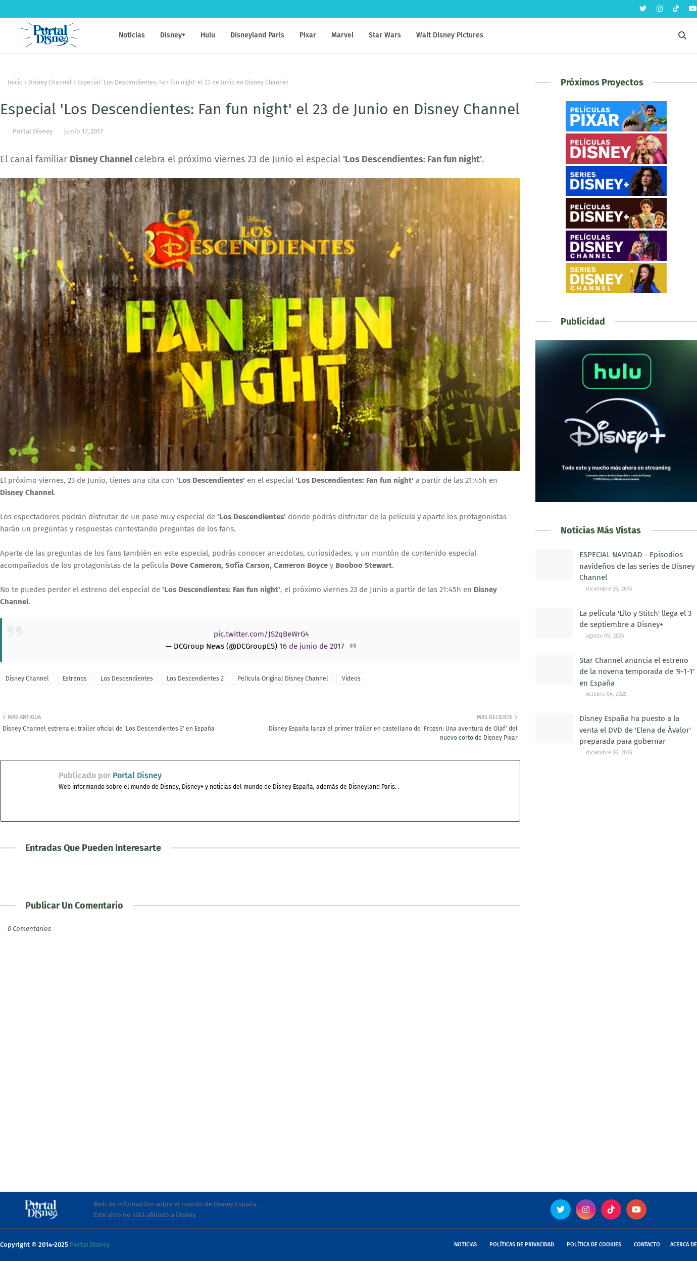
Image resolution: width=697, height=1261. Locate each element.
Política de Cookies (594, 1244)
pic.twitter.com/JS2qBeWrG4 (261, 634)
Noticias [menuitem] (132, 35)
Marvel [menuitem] (342, 35)
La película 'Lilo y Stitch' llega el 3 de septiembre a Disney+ (635, 619)
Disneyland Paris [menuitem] (257, 35)
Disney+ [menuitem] (172, 35)
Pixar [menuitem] (308, 35)
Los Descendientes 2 (195, 678)
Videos (351, 678)
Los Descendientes (127, 678)
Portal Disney (33, 131)
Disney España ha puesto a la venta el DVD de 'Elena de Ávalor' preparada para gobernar (635, 730)
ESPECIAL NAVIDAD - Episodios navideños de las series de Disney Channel (636, 566)
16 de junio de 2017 (311, 646)
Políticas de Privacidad (521, 1244)
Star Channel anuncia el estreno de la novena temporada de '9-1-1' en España (636, 672)
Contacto (647, 1244)
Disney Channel (50, 82)
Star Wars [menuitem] (385, 35)
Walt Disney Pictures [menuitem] (449, 35)
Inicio (15, 82)
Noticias (465, 1244)
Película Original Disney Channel (282, 678)
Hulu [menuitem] (208, 35)
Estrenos (75, 678)
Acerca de (683, 1244)
